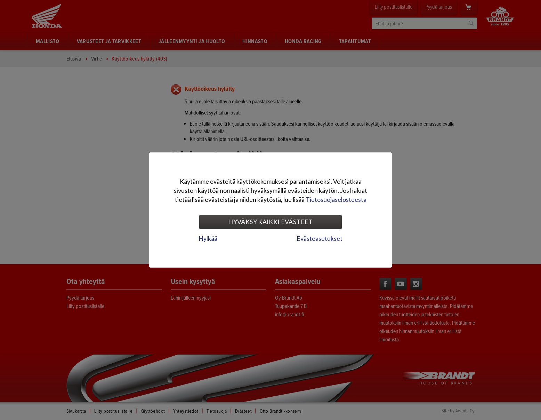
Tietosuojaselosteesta (336, 199)
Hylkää (208, 238)
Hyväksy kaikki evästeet (270, 221)
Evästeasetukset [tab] (319, 238)
